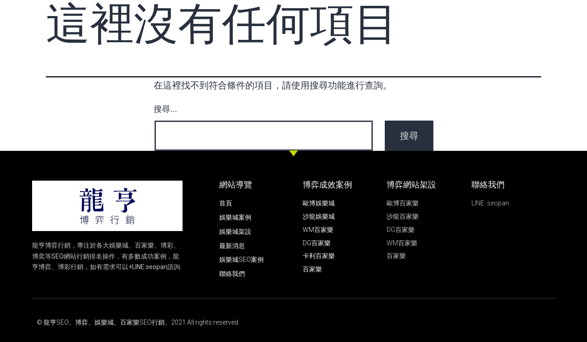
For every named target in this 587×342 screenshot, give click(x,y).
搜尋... (165, 109)
